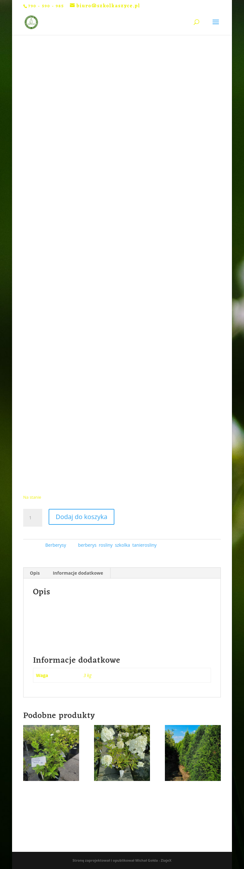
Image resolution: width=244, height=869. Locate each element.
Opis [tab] (35, 573)
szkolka (122, 545)
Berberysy (55, 545)
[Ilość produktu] (32, 518)
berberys (87, 545)
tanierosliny (144, 545)
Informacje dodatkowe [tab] (78, 573)
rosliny (105, 545)
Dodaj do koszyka (81, 516)
